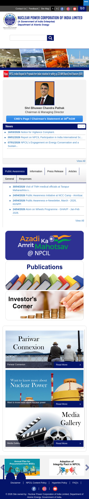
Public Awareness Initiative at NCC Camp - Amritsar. (48, 195)
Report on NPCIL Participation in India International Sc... (45, 137)
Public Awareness (15, 171)
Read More (61, 364)
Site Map (45, 8)
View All (81, 161)
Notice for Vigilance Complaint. (31, 132)
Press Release (55, 171)
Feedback (33, 8)
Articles (72, 171)
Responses (25, 178)
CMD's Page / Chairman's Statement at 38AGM (44, 118)
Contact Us (21, 8)
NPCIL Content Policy (36, 483)
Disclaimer (16, 483)
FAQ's (75, 483)
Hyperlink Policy (59, 483)
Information (36, 171)
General (9, 178)
